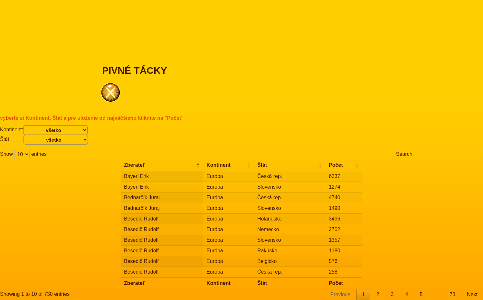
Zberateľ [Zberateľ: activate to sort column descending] (134, 165)
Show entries (23, 154)
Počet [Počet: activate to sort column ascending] (336, 165)
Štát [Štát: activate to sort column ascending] (262, 165)
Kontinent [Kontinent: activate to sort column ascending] (218, 165)
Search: (439, 154)
